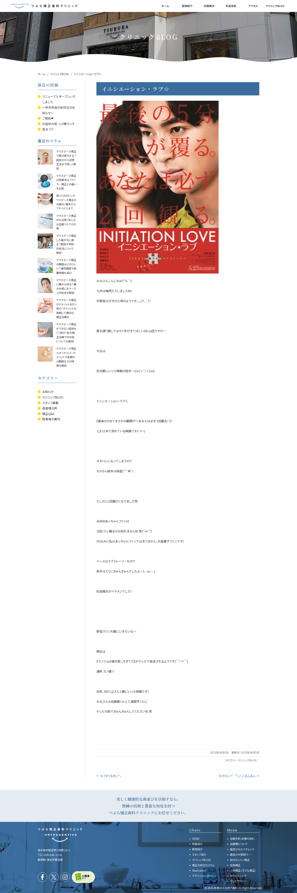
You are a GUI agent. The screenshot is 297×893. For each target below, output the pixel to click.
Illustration (199, 870)
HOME (196, 838)
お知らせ (48, 391)
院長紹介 (197, 844)
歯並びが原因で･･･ (241, 854)
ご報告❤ (47, 118)
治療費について (239, 844)
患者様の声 (49, 408)
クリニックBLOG (247, 760)
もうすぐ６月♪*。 (109, 776)
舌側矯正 (235, 865)
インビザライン (238, 881)
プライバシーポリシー (204, 876)
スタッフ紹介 (199, 854)
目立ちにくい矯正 (240, 860)
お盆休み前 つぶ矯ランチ (58, 123)
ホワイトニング (238, 876)
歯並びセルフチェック (242, 849)
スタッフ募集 (50, 402)
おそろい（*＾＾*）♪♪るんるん (239, 776)
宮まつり (47, 129)
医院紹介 (197, 849)
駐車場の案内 (51, 419)
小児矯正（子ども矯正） (243, 870)
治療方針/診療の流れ (242, 838)
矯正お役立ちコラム (203, 865)
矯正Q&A (48, 413)
